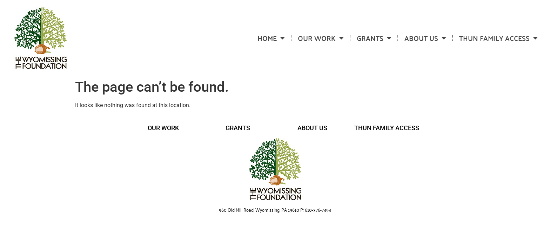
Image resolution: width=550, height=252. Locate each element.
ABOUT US (425, 38)
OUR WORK (321, 38)
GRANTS (374, 38)
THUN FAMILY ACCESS (498, 38)
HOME (271, 38)
